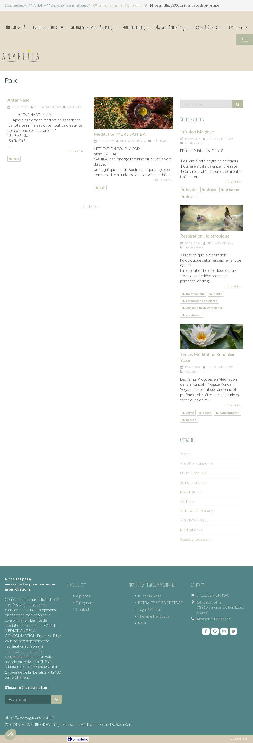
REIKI (185, 501)
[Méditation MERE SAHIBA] (133, 113)
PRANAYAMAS (192, 520)
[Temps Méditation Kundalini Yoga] (211, 336)
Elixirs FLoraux (191, 473)
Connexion (239, 738)
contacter (19, 584)
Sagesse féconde (194, 539)
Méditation (189, 530)
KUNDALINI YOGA (195, 511)
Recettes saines (193, 463)
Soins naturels (191, 482)
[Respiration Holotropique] (211, 218)
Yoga (184, 453)
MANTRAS (188, 492)
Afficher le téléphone (214, 619)
